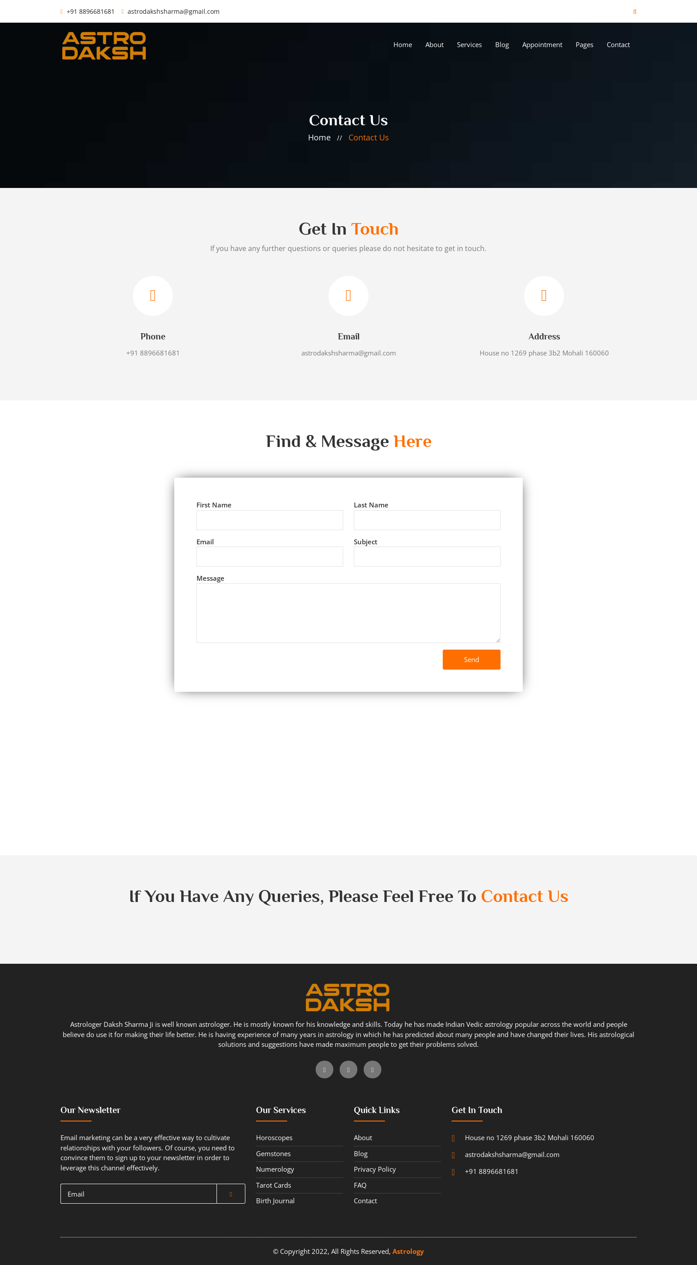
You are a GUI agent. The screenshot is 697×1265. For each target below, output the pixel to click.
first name (214, 504)
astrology (408, 1251)
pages (584, 44)
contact (618, 44)
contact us (368, 137)
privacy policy (375, 1169)
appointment (542, 44)
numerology (275, 1169)
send (471, 659)
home (402, 44)
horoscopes (274, 1137)
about (434, 44)
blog (502, 44)
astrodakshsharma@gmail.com (170, 11)
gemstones (273, 1153)
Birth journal (275, 1200)
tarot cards (273, 1185)
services (469, 44)
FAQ (360, 1185)
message (210, 578)
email (205, 541)
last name (371, 504)
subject (365, 541)
